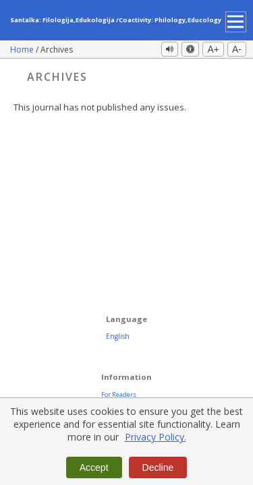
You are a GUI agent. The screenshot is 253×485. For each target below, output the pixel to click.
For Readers (118, 394)
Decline (158, 467)
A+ (213, 49)
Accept (94, 467)
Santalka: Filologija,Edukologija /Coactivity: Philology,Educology (115, 19)
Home (23, 49)
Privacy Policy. (155, 436)
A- (237, 49)
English (118, 336)
